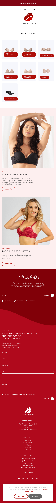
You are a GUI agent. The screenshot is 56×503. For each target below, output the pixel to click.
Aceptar (21, 496)
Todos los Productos (16, 251)
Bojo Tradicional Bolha (28, 461)
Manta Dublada (28, 472)
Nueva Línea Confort (15, 175)
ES (38, 9)
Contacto (28, 449)
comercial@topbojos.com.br (11, 347)
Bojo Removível (28, 465)
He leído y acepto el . (19, 301)
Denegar (35, 496)
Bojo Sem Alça (28, 463)
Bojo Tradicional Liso (28, 458)
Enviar (49, 295)
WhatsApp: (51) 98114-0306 (11, 343)
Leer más (8, 189)
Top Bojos (28, 440)
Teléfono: (10, 345)
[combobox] (28, 372)
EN (34, 9)
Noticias (5, 171)
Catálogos (6, 248)
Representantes (28, 443)
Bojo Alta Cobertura (28, 467)
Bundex (28, 470)
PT (29, 9)
